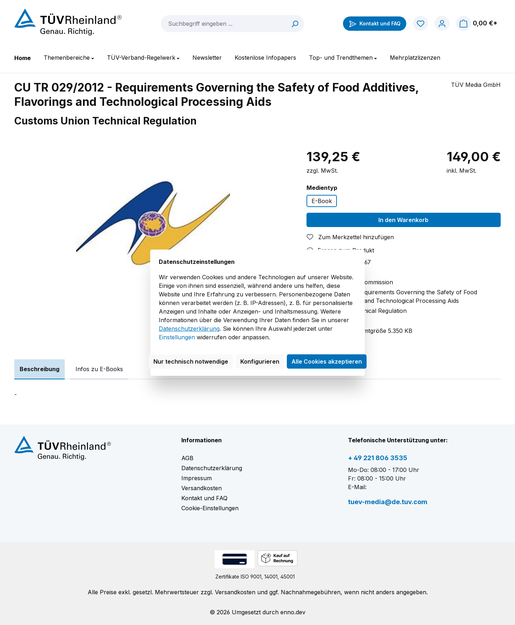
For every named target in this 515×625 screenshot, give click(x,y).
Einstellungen (177, 337)
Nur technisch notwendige (190, 361)
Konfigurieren (259, 361)
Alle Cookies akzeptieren (326, 361)
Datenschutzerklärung (189, 328)
